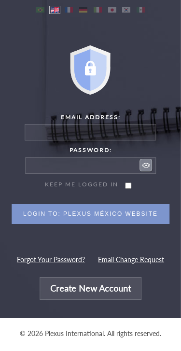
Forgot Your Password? (51, 260)
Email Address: (91, 117)
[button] (146, 165)
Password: (91, 150)
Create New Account (90, 288)
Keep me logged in (81, 184)
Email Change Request (131, 260)
